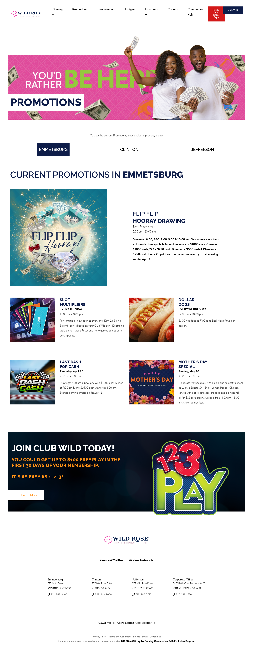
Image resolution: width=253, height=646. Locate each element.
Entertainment (106, 9)
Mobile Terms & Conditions (147, 637)
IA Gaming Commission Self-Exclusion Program (168, 641)
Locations (151, 12)
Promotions (79, 9)
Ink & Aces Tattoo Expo (216, 14)
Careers (172, 9)
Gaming (57, 12)
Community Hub (195, 12)
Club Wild (233, 10)
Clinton (129, 149)
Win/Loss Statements (141, 560)
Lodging (130, 9)
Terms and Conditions (120, 637)
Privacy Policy (99, 637)
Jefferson (202, 149)
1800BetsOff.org (131, 641)
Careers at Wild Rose (111, 560)
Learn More (29, 495)
